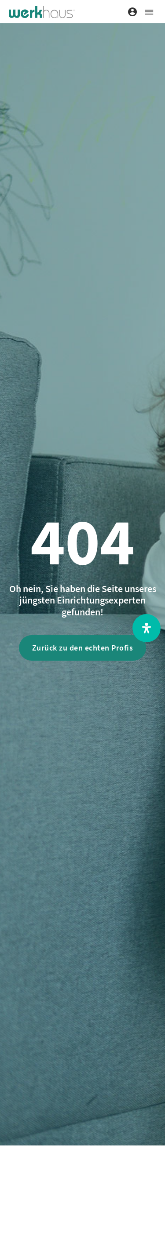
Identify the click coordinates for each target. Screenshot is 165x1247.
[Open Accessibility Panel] (146, 628)
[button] (149, 11)
